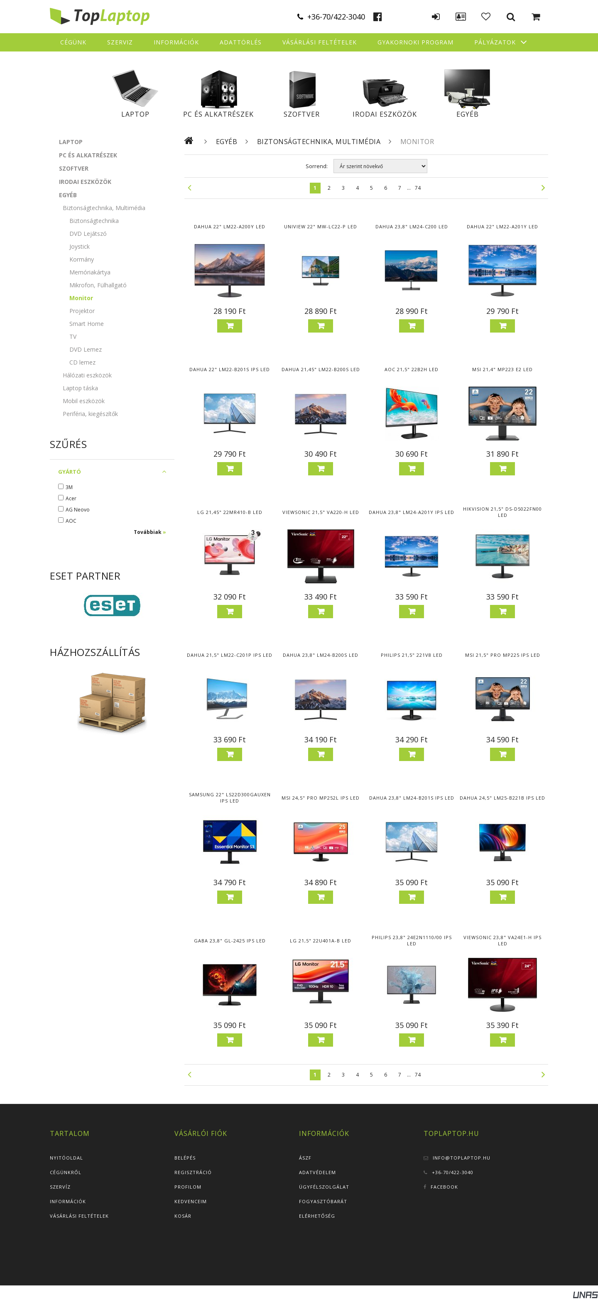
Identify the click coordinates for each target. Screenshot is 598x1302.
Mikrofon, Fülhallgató (98, 285)
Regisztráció (193, 1172)
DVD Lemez (85, 349)
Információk (68, 1201)
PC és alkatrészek (218, 114)
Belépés (185, 1158)
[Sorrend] (380, 166)
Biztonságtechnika (94, 221)
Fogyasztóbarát (323, 1201)
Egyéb (467, 114)
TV (72, 336)
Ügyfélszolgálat (324, 1187)
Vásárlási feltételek (79, 1216)
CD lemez (82, 362)
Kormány (81, 259)
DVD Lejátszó (88, 233)
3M (69, 487)
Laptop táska (80, 388)
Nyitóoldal (66, 1158)
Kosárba (229, 326)
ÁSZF (305, 1158)
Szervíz (60, 1187)
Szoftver (302, 114)
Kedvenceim (190, 1201)
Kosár (182, 1216)
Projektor (82, 311)
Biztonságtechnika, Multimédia (319, 141)
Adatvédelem (317, 1172)
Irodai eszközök (385, 114)
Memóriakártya (89, 272)
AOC (71, 520)
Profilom (187, 1187)
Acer (71, 498)
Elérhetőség (317, 1216)
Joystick (79, 246)
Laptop (135, 114)
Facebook (444, 1187)
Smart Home (86, 324)
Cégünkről (65, 1172)
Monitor (81, 298)
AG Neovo (78, 509)
